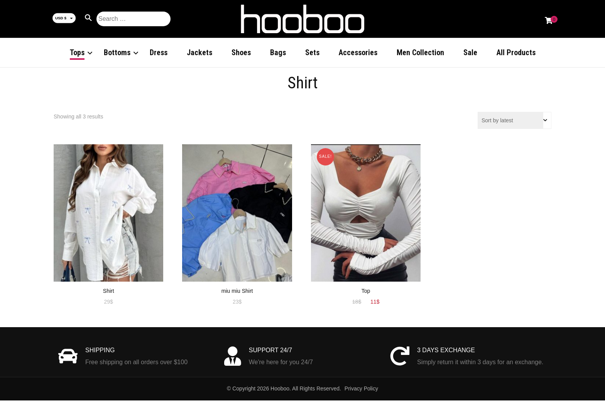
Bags (278, 52)
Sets (312, 52)
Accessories (358, 52)
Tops (77, 52)
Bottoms (117, 52)
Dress (158, 52)
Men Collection (420, 52)
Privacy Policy (361, 390)
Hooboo (279, 390)
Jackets (199, 52)
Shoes (241, 52)
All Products (516, 52)
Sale (470, 52)
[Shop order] (514, 122)
